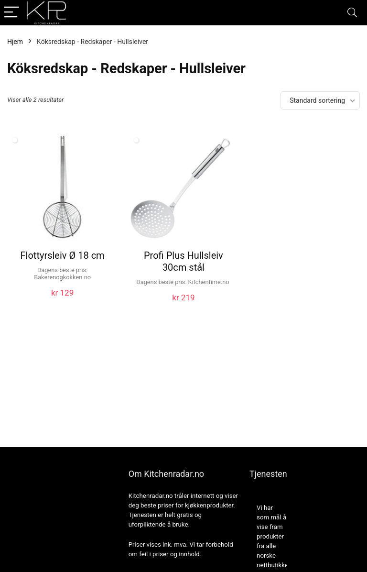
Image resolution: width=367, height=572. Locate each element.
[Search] (352, 12)
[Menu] (11, 12)
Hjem (15, 41)
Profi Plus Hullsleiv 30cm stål (183, 261)
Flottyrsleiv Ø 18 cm (63, 255)
